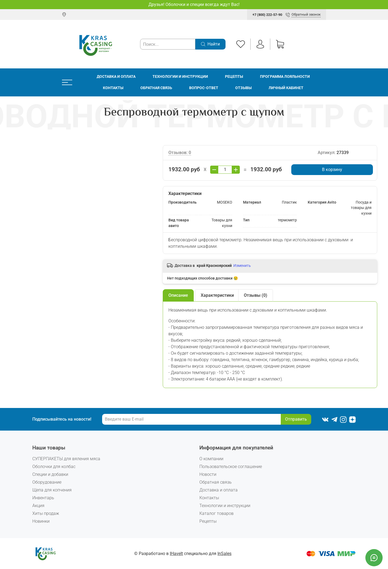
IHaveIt (176, 553)
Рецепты (234, 76)
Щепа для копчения (52, 490)
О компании (211, 458)
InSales (224, 553)
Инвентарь (43, 497)
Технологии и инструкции (180, 76)
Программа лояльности (285, 76)
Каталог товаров (216, 513)
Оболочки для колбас (53, 466)
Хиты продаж (45, 513)
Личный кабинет (286, 88)
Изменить (242, 265)
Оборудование (46, 482)
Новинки (41, 521)
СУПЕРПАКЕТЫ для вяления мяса (66, 458)
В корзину (332, 169)
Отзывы (243, 88)
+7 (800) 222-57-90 (267, 15)
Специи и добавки (50, 474)
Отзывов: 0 (179, 152)
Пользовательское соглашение (230, 466)
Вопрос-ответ (203, 88)
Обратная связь (156, 88)
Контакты (113, 88)
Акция (38, 505)
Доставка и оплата (116, 76)
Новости (207, 474)
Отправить (296, 419)
